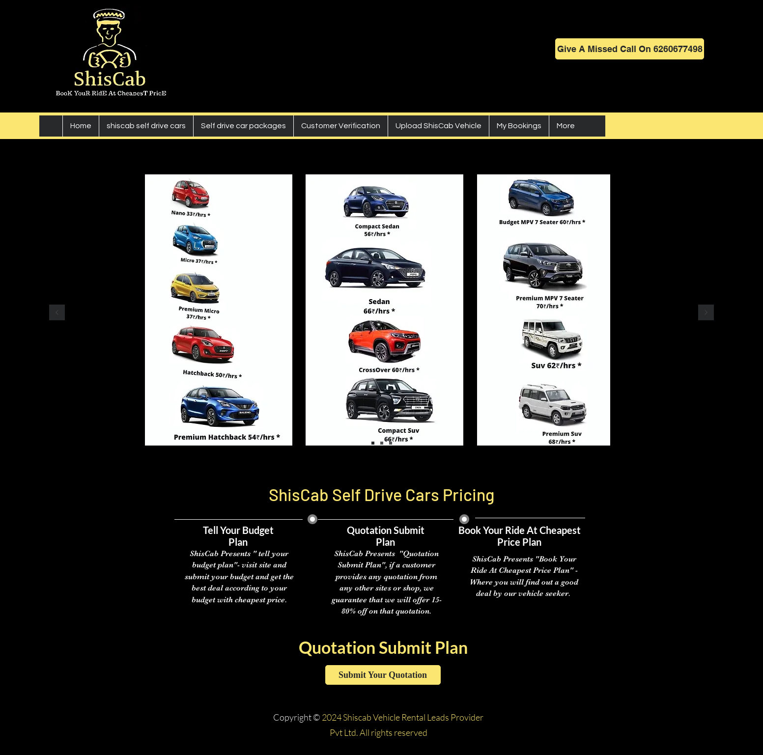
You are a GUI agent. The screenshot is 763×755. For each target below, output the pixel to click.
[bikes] (381, 443)
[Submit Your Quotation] (383, 675)
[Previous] (57, 313)
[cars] (372, 443)
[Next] (706, 313)
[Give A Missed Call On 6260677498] (629, 48)
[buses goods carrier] (390, 443)
